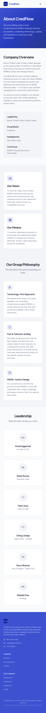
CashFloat (7, 682)
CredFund (7, 678)
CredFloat (7, 685)
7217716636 (11, 646)
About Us (6, 658)
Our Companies (9, 662)
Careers (6, 666)
